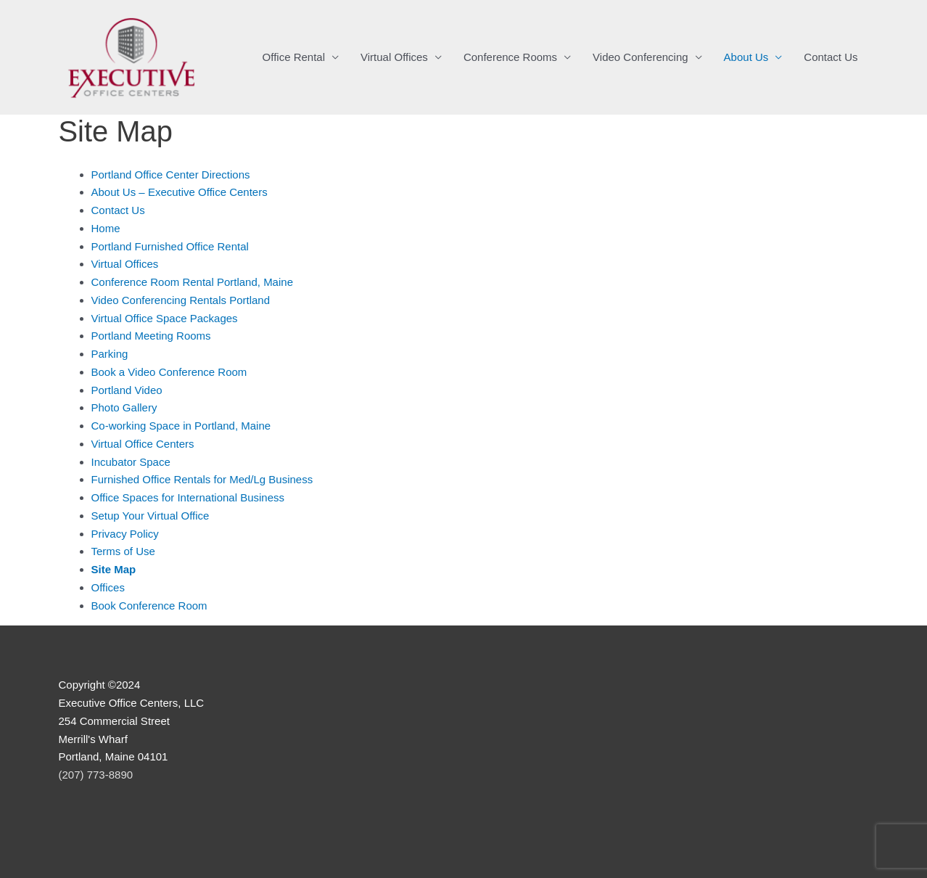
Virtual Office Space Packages (164, 318)
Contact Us (830, 57)
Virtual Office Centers (142, 444)
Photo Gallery (124, 407)
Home (105, 228)
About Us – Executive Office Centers (179, 192)
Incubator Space (130, 462)
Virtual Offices (394, 57)
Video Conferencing (640, 57)
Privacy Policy (125, 534)
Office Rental (294, 57)
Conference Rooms (510, 57)
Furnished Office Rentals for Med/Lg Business (202, 479)
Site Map (113, 569)
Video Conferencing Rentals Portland (181, 300)
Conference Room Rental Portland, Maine (192, 282)
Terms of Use (123, 551)
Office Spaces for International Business (188, 497)
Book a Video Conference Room (169, 372)
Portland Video (126, 390)
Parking (109, 354)
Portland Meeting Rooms (151, 335)
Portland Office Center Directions (170, 174)
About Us (746, 57)
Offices (108, 587)
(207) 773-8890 (96, 774)
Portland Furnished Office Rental (170, 246)
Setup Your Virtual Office (150, 515)
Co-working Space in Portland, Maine (181, 425)
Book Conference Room (149, 605)
